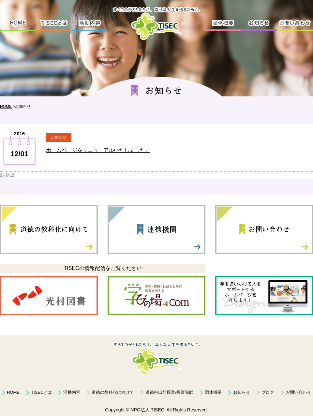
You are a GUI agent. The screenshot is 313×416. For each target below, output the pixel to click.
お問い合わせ (298, 392)
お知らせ (241, 392)
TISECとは (41, 392)
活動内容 (71, 392)
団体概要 (213, 392)
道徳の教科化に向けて (113, 392)
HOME (6, 106)
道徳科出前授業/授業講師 (169, 392)
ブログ (267, 392)
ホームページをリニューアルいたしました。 (98, 150)
